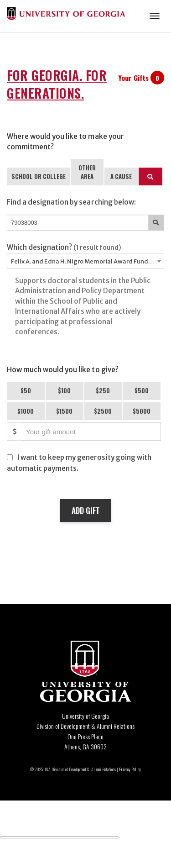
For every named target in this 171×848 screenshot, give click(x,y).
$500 (142, 390)
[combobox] (85, 261)
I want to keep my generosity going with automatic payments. (79, 463)
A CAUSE (121, 176)
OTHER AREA (87, 172)
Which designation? (64, 247)
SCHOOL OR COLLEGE (38, 176)
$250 (103, 390)
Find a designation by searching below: (71, 202)
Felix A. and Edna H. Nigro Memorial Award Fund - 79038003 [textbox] (87, 261)
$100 (64, 390)
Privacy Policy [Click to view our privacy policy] (130, 769)
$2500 (103, 411)
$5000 (141, 411)
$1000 (25, 411)
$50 (26, 390)
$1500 (64, 411)
